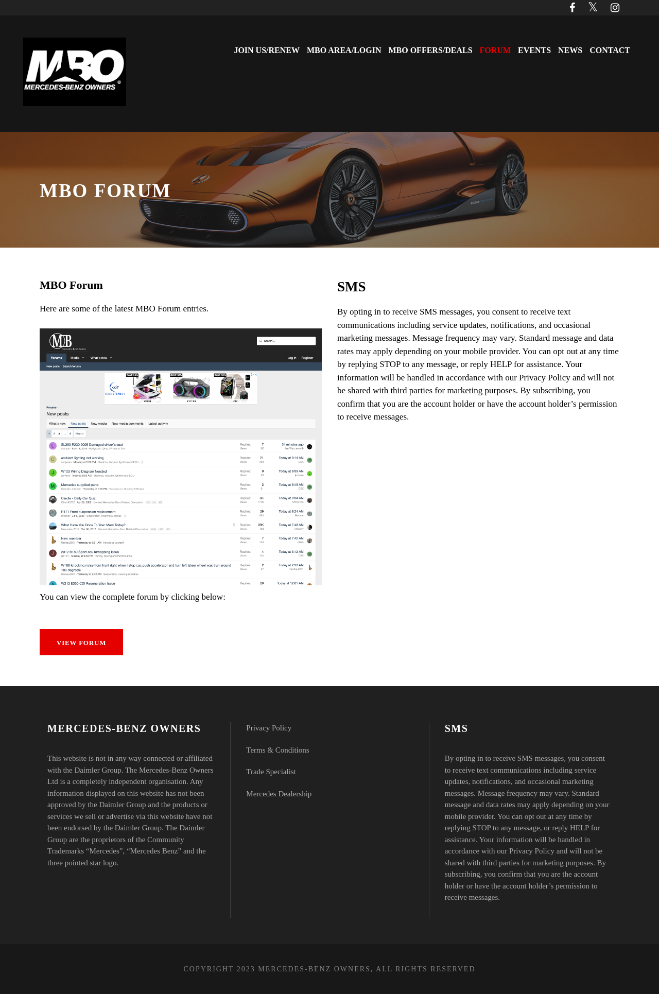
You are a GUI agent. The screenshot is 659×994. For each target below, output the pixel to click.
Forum (495, 50)
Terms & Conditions (277, 750)
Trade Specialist (271, 772)
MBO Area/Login (344, 50)
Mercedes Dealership (278, 794)
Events (534, 50)
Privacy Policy (268, 728)
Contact (609, 50)
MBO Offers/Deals (430, 50)
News (570, 50)
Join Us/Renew (267, 50)
